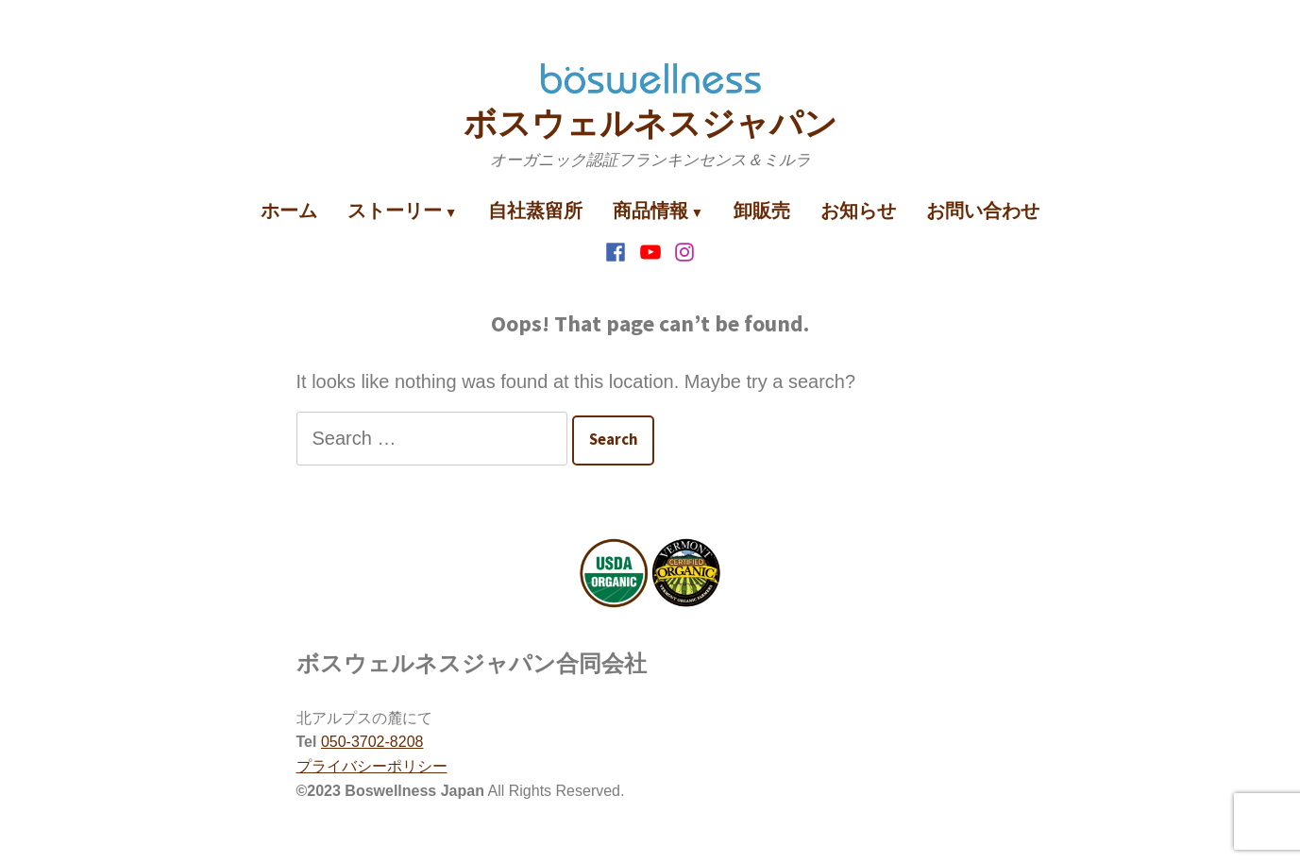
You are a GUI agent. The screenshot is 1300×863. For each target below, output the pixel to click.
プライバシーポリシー (371, 766)
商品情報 (650, 210)
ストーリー (394, 210)
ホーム (289, 210)
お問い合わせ (982, 210)
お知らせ (858, 210)
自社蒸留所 (535, 210)
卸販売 (762, 210)
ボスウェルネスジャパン (650, 123)
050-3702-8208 (372, 742)
